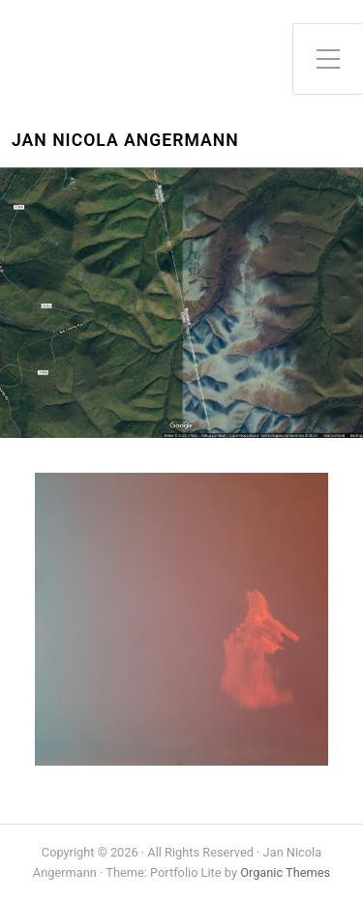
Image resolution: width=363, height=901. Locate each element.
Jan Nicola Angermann (125, 140)
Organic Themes (285, 872)
